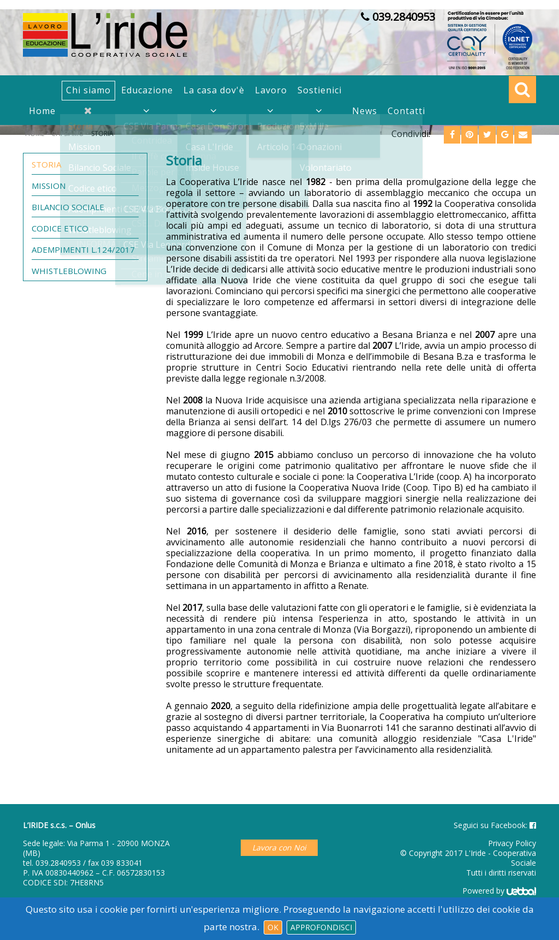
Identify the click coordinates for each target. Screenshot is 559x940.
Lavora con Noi (279, 847)
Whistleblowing (69, 270)
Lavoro (271, 90)
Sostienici (320, 90)
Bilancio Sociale (68, 206)
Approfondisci (321, 927)
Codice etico (60, 228)
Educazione (147, 90)
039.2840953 (58, 863)
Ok (272, 927)
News (364, 111)
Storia (46, 164)
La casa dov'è (214, 90)
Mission (49, 185)
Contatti (406, 111)
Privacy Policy (512, 843)
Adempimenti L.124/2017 (83, 249)
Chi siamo (88, 90)
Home (42, 111)
